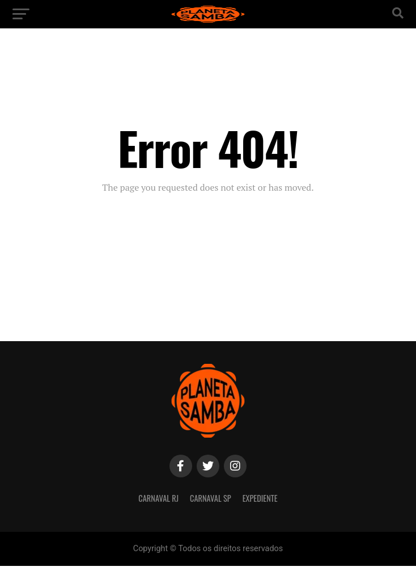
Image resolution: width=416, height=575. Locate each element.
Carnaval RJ (158, 498)
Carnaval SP (210, 498)
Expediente (260, 498)
